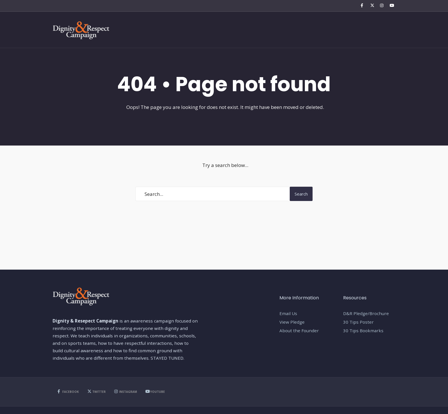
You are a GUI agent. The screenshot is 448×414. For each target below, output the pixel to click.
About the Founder (299, 330)
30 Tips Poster (358, 322)
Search (301, 194)
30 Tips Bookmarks (363, 330)
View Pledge (292, 322)
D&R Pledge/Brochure (366, 313)
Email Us (288, 313)
